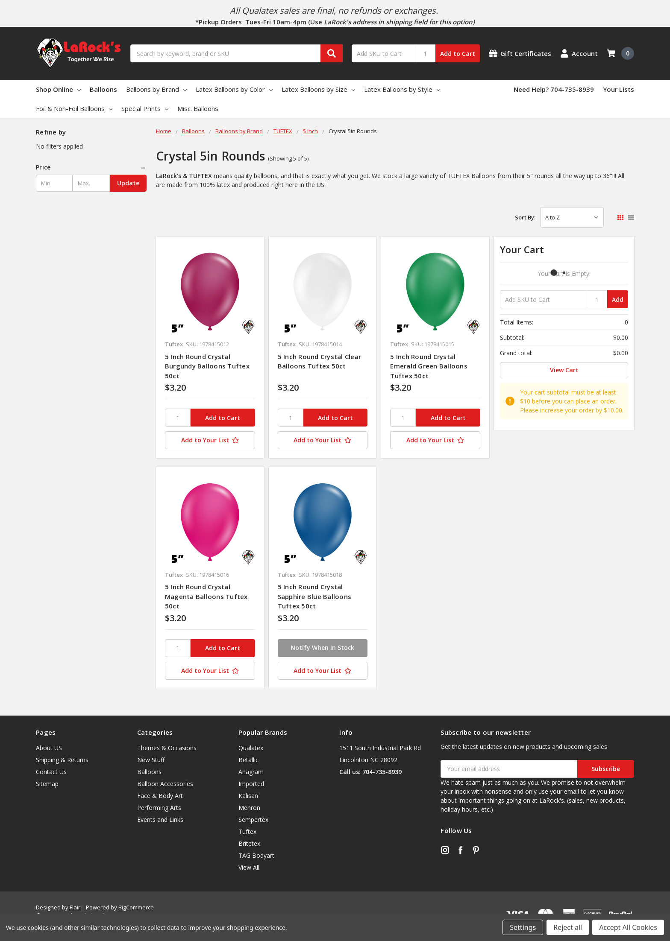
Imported (251, 784)
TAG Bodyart (256, 855)
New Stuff (151, 760)
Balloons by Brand (156, 89)
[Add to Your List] (210, 440)
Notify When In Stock (322, 647)
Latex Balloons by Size (318, 89)
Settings (523, 927)
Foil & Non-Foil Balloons (74, 108)
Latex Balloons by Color (234, 89)
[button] (91, 167)
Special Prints (144, 108)
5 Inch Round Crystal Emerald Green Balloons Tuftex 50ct (428, 366)
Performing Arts (159, 808)
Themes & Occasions (167, 748)
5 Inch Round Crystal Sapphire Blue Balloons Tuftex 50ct (315, 596)
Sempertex (253, 819)
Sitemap (47, 784)
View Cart (564, 370)
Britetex (249, 843)
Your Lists (618, 89)
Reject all (567, 927)
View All (248, 867)
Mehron (249, 808)
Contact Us (51, 772)
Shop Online (58, 89)
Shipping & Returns (62, 760)
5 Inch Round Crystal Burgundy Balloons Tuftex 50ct (207, 366)
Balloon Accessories (165, 784)
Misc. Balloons (197, 108)
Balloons (103, 89)
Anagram (251, 772)
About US (49, 748)
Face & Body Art (160, 796)
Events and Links (160, 819)
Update (128, 183)
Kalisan (248, 796)
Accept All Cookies (628, 927)
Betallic (248, 760)
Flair (75, 907)
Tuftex (247, 831)
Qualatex (250, 748)
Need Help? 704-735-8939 (554, 89)
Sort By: (525, 217)
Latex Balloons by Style (402, 89)
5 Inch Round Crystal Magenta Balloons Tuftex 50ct (206, 596)
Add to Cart (457, 54)
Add (617, 299)
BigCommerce (136, 907)
